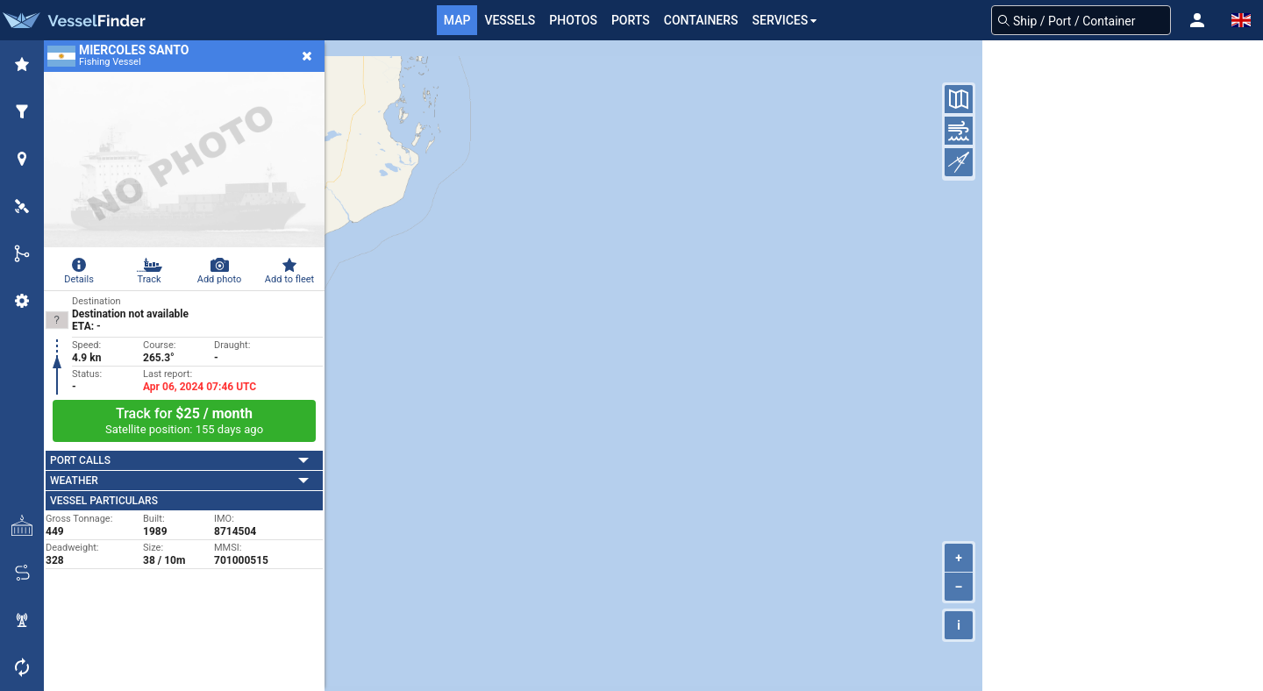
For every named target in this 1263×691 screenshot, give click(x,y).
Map (457, 20)
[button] (1197, 20)
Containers (701, 20)
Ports (630, 20)
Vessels (509, 20)
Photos (573, 20)
